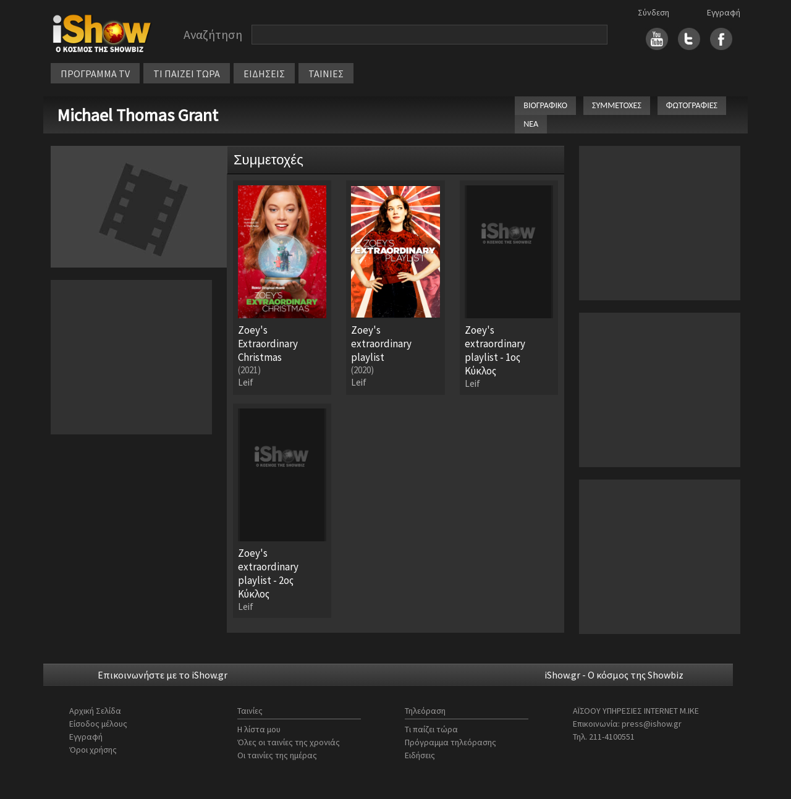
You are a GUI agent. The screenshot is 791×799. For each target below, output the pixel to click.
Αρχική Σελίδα (95, 710)
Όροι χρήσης (93, 749)
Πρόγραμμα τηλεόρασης (450, 742)
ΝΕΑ (530, 124)
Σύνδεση (653, 12)
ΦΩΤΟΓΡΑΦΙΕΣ (691, 105)
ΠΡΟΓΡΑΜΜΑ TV (95, 73)
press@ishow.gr (652, 723)
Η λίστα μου (259, 729)
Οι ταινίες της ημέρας (277, 755)
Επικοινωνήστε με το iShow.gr (162, 675)
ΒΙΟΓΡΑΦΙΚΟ (545, 105)
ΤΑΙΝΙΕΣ (326, 73)
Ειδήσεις (420, 755)
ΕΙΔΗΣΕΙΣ (264, 73)
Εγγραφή (723, 12)
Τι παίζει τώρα (431, 729)
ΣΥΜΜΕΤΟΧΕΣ (616, 105)
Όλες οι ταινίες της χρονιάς (288, 742)
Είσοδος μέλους (98, 723)
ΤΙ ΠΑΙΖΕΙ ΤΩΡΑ (186, 73)
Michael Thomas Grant (137, 115)
